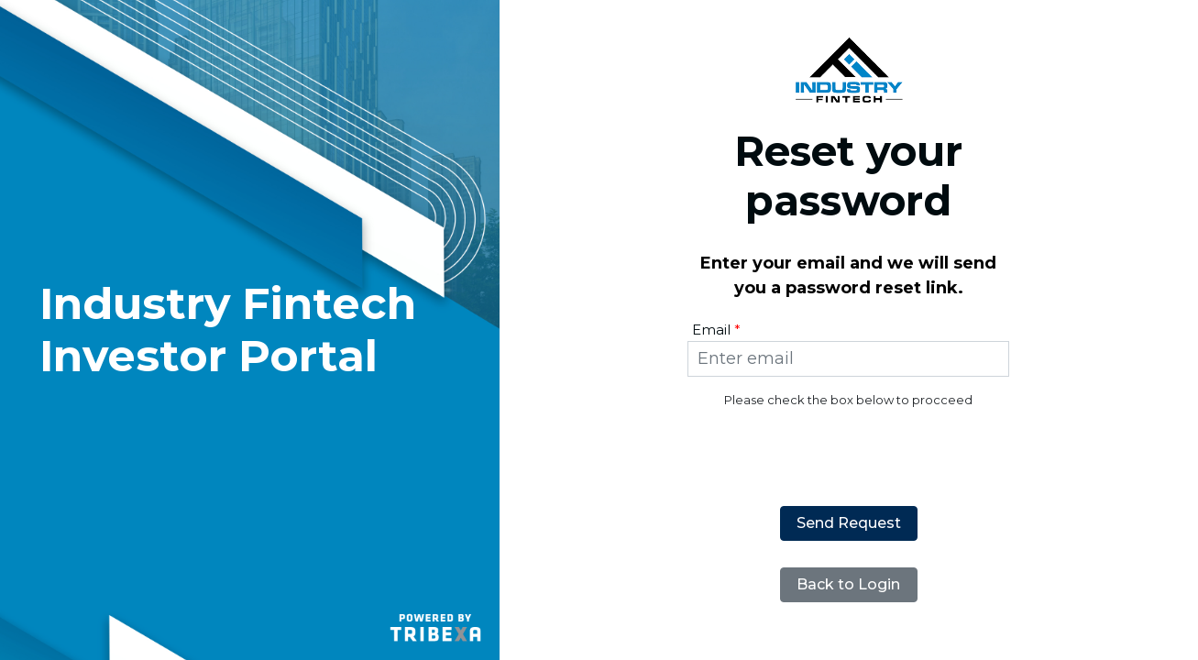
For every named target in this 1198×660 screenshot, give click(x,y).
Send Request (849, 523)
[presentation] (848, 445)
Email (711, 329)
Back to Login (848, 584)
